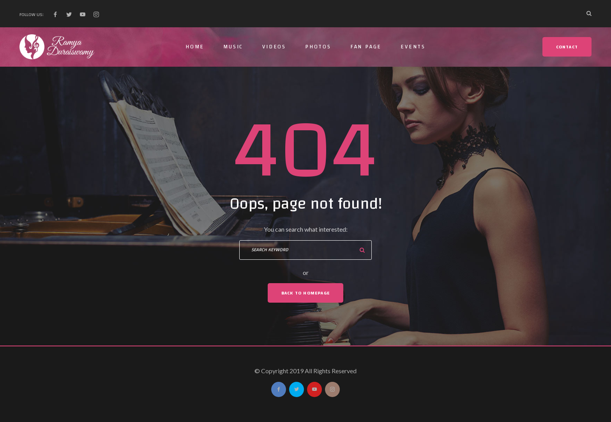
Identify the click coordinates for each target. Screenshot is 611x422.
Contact (567, 47)
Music (233, 47)
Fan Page (365, 47)
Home (194, 47)
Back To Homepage (305, 293)
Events (413, 47)
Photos (318, 47)
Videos (274, 47)
